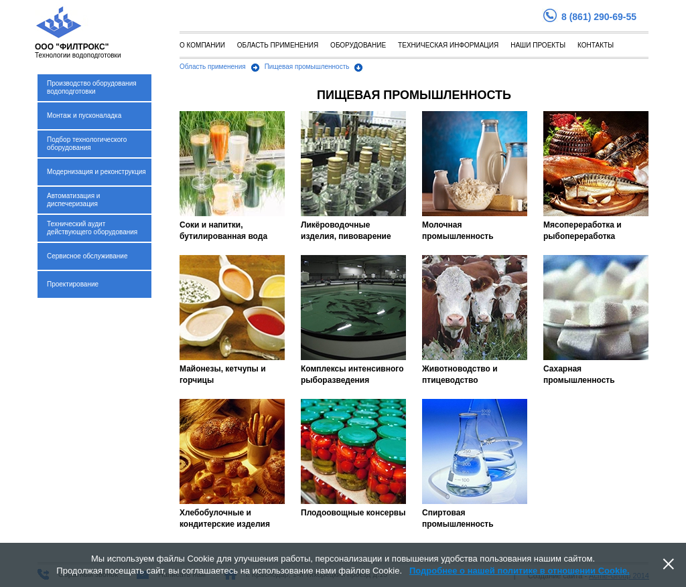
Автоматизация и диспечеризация (73, 199)
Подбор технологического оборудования (87, 143)
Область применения (277, 45)
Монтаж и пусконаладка (84, 115)
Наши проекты (537, 45)
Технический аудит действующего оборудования (92, 228)
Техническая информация (448, 45)
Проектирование (72, 284)
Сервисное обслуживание (87, 256)
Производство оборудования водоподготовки (92, 87)
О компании (202, 45)
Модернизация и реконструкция (96, 171)
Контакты (595, 45)
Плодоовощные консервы (353, 512)
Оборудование (358, 45)
